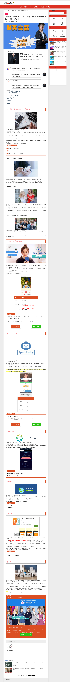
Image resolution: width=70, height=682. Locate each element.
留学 (62, 30)
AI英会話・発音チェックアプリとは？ (13, 91)
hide (13, 90)
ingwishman (10, 650)
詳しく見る (15, 326)
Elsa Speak (8, 99)
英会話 (6, 660)
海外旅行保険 (62, 35)
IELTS (62, 23)
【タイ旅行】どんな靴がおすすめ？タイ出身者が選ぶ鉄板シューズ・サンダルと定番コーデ (60, 62)
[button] (5, 680)
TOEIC (62, 18)
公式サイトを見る (25, 634)
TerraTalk (8, 102)
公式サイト (35, 326)
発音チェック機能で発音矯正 (12, 92)
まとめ (8, 104)
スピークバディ (9, 98)
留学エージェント (54, 35)
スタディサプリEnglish (10, 96)
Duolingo (8, 101)
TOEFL (54, 23)
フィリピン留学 (54, 30)
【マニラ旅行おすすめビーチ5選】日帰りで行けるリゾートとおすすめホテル (60, 42)
